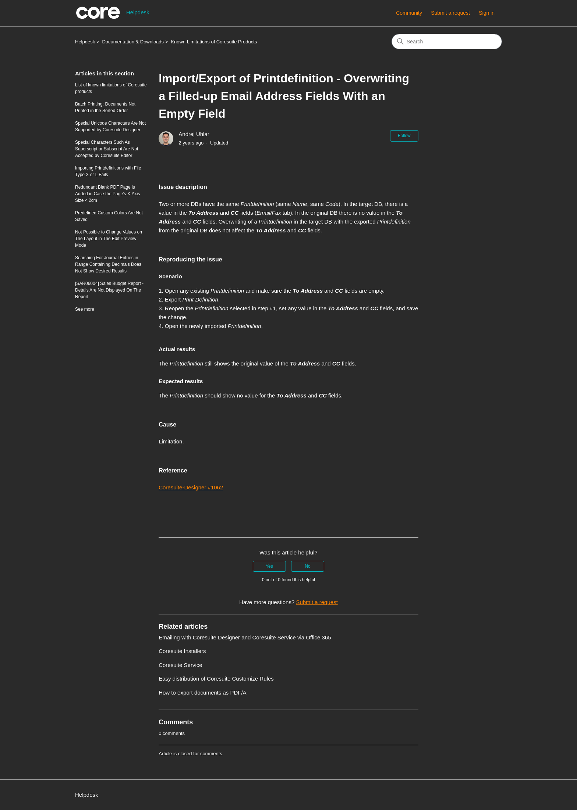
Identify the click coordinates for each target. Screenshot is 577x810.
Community (409, 13)
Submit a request (450, 13)
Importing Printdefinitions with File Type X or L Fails (108, 171)
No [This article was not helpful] (307, 565)
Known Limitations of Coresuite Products (214, 41)
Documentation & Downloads (133, 41)
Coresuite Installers (182, 651)
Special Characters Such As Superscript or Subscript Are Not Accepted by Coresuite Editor (106, 149)
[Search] (447, 41)
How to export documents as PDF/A (202, 692)
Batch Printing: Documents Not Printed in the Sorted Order (105, 107)
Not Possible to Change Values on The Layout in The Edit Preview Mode (108, 238)
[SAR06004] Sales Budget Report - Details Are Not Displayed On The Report (109, 290)
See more (84, 309)
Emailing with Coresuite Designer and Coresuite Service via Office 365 (245, 637)
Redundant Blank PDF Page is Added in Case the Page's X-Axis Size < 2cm (107, 194)
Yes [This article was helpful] (269, 565)
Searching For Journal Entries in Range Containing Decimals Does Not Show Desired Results (108, 264)
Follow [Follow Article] (404, 135)
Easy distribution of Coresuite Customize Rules (216, 678)
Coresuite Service (180, 664)
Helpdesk (85, 41)
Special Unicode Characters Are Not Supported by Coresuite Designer (110, 126)
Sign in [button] (487, 13)
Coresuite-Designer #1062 (191, 487)
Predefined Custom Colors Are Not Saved (109, 216)
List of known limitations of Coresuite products (111, 88)
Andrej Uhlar (193, 134)
